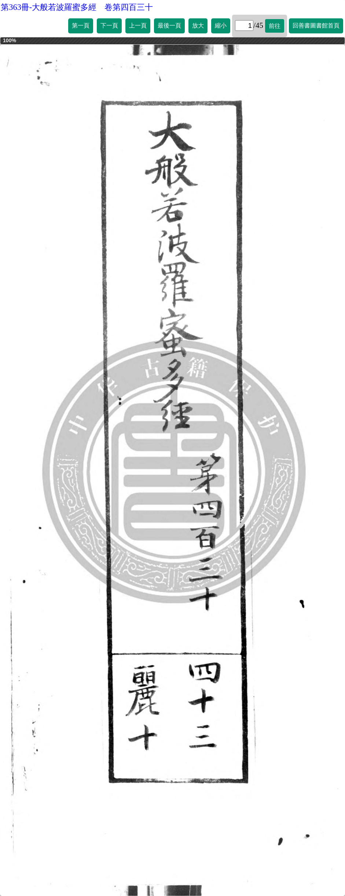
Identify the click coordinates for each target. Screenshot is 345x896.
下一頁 (109, 25)
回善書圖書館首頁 (316, 25)
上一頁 (138, 25)
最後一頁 (169, 25)
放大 (198, 25)
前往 (274, 26)
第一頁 (80, 25)
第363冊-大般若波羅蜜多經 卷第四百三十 (77, 7)
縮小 (221, 25)
